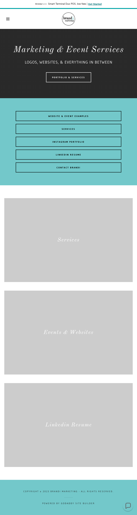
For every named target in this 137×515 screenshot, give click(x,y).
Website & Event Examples (68, 116)
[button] (6, 18)
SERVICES (68, 129)
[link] (68, 19)
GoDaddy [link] (67, 503)
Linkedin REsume (68, 154)
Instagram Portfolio (68, 141)
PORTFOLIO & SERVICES (68, 77)
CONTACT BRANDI (68, 167)
